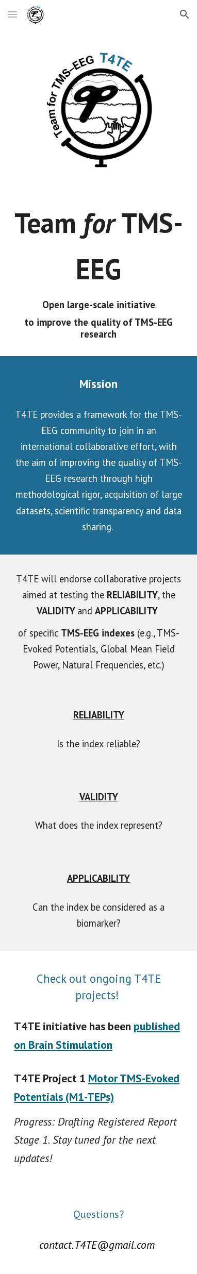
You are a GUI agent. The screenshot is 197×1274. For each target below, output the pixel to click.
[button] (12, 14)
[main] (98, 270)
